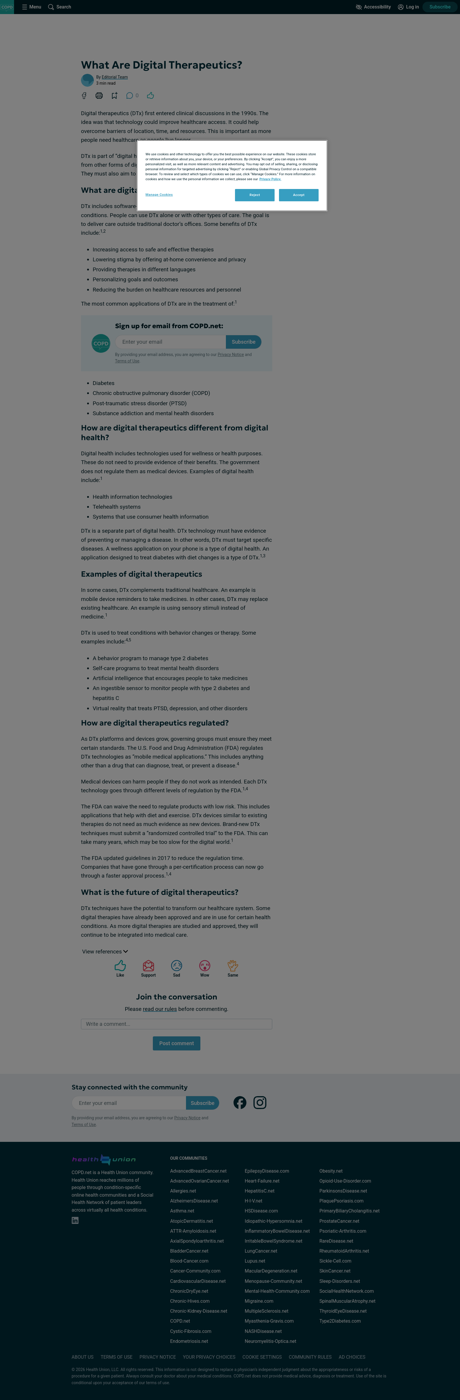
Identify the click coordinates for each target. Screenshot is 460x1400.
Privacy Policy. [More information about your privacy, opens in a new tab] (270, 179)
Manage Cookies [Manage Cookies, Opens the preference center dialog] (159, 195)
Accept (299, 195)
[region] (232, 175)
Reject (255, 195)
